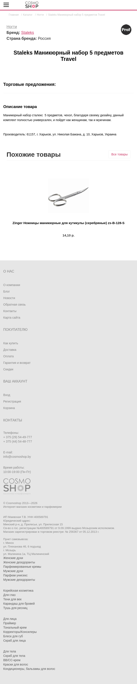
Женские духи (13, 558)
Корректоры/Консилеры (20, 632)
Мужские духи (13, 571)
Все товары (119, 154)
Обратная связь (14, 304)
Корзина (9, 408)
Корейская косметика (18, 590)
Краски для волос (15, 664)
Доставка (9, 349)
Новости (9, 298)
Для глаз (9, 595)
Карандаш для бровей (19, 603)
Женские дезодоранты (19, 562)
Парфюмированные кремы (22, 566)
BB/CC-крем (11, 660)
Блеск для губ (13, 636)
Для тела (9, 651)
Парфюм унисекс (15, 575)
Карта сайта (11, 317)
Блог (6, 291)
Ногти (12, 27)
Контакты (9, 311)
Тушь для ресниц (15, 608)
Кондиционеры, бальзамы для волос (29, 669)
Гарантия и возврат (17, 362)
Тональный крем (15, 627)
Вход (6, 395)
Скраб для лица (14, 640)
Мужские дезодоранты (19, 579)
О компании (11, 285)
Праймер (9, 623)
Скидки (8, 369)
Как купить (10, 343)
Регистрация (12, 401)
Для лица (10, 619)
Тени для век (12, 599)
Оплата (8, 356)
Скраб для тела (14, 655)
